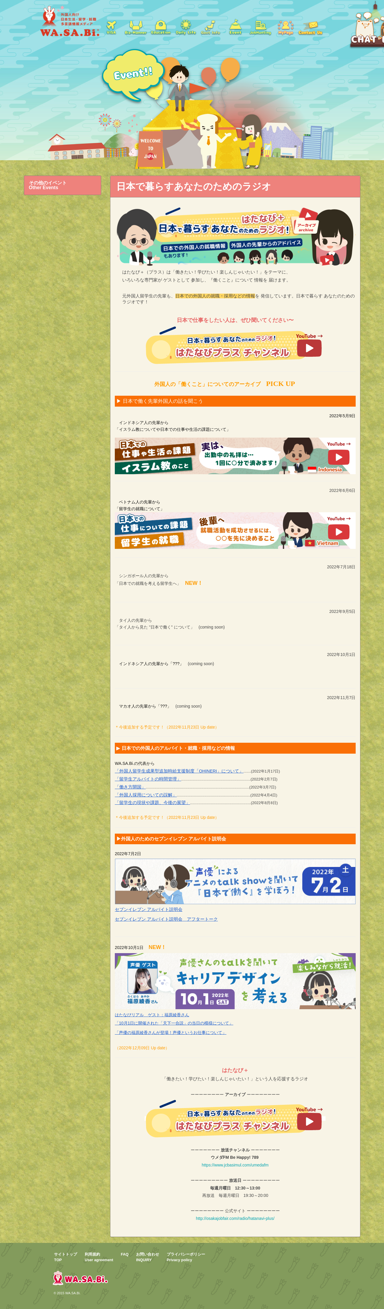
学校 (160, 26)
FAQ (124, 1254)
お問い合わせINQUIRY (147, 1257)
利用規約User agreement (99, 1257)
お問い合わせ (310, 26)
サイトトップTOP (65, 1257)
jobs (260, 26)
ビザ (111, 26)
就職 (135, 26)
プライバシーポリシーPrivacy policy (186, 1257)
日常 (185, 26)
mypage (285, 26)
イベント (235, 26)
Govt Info (210, 26)
